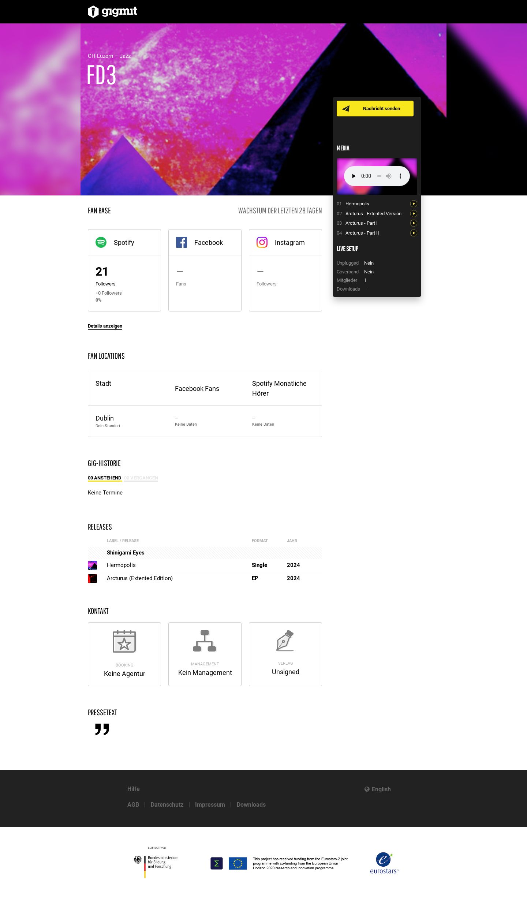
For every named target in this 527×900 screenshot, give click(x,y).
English (381, 789)
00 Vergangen (141, 478)
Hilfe (133, 788)
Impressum (210, 804)
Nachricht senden (381, 108)
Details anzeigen (105, 326)
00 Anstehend (105, 478)
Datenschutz (167, 804)
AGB (133, 804)
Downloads (251, 804)
